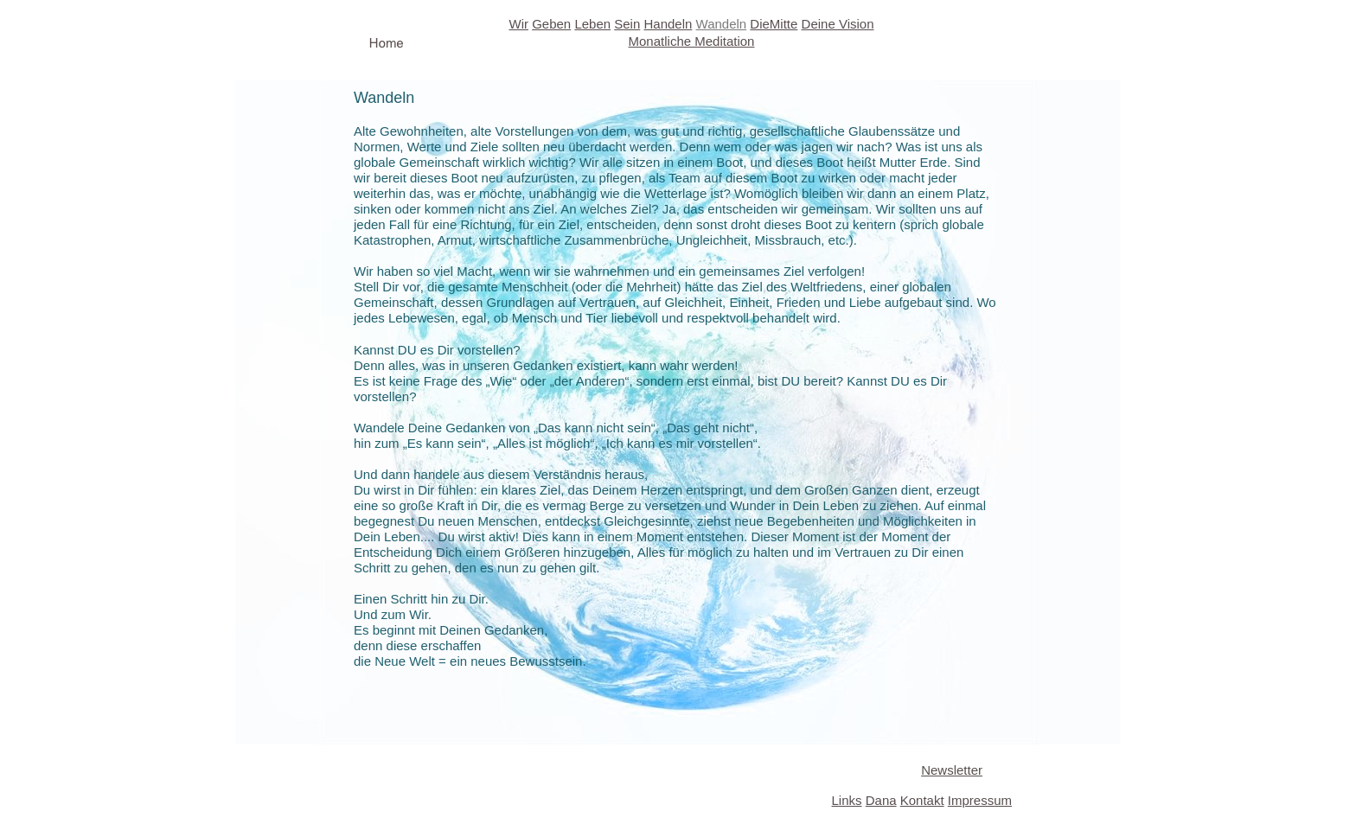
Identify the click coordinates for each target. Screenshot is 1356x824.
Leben (592, 23)
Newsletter (951, 770)
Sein (627, 23)
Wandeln (721, 23)
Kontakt (922, 800)
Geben (551, 23)
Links (847, 800)
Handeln (667, 23)
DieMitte (773, 23)
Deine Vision (838, 23)
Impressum (980, 800)
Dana (881, 800)
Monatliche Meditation (692, 41)
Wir (518, 23)
